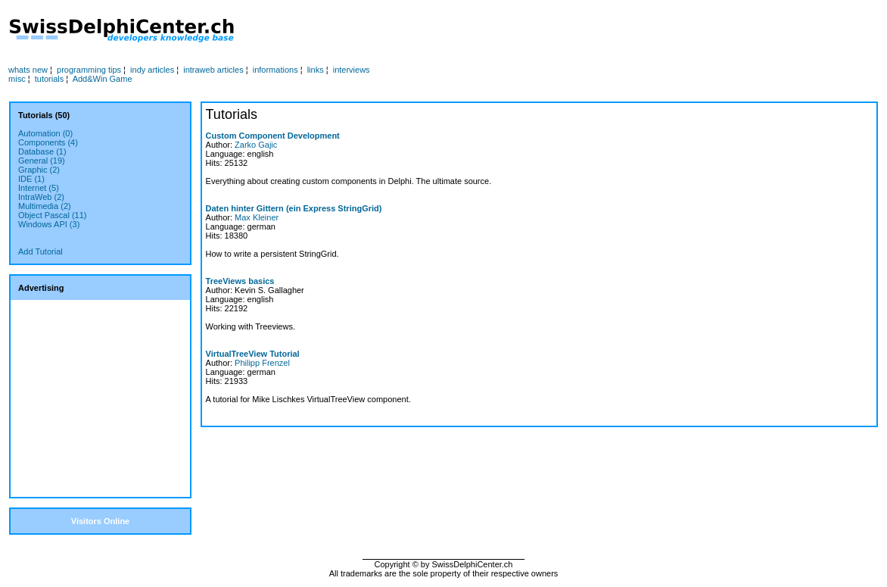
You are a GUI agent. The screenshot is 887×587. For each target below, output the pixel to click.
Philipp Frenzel (262, 362)
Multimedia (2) (44, 206)
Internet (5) (38, 187)
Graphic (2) (39, 169)
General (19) (41, 160)
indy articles (152, 69)
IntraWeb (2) (41, 196)
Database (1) (42, 151)
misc (17, 78)
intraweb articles (213, 69)
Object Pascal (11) (52, 215)
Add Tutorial (40, 251)
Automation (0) (45, 133)
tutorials (49, 78)
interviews (351, 69)
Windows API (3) (48, 224)
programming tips (89, 69)
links (315, 69)
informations (275, 69)
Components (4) (48, 142)
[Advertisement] (474, 31)
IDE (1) (31, 178)
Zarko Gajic (256, 144)
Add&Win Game (102, 78)
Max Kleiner (257, 217)
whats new (28, 69)
